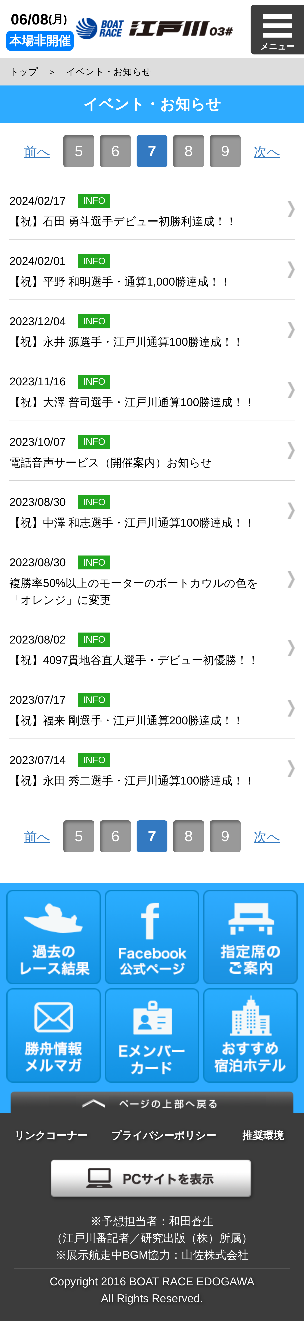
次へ (267, 151)
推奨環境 (263, 1135)
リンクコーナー (51, 1135)
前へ (37, 151)
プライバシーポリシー (163, 1135)
